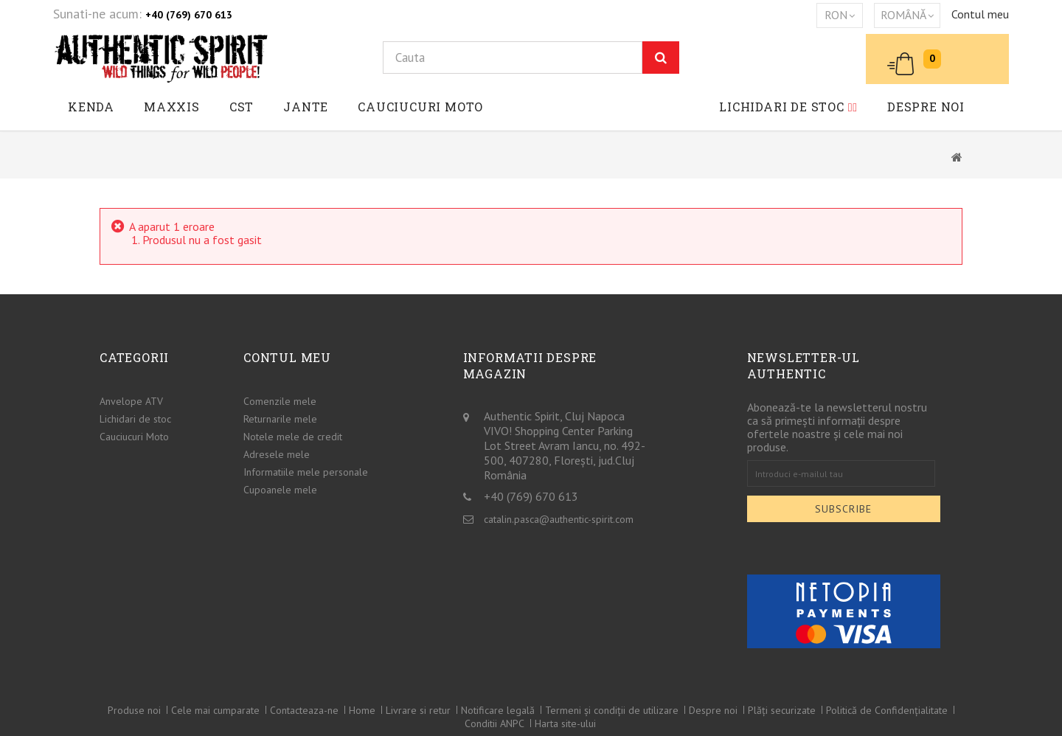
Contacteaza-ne (304, 684)
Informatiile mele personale (305, 464)
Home (362, 684)
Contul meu (980, 14)
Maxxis (172, 106)
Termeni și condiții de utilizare (611, 684)
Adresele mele (276, 446)
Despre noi (926, 106)
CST (241, 106)
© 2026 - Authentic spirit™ (531, 712)
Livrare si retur (418, 684)
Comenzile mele (279, 393)
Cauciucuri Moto (420, 106)
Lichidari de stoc (781, 106)
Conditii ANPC (494, 697)
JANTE (305, 106)
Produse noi (134, 684)
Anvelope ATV (131, 393)
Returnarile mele (280, 410)
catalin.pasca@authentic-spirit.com (559, 511)
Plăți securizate (782, 684)
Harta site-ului (565, 697)
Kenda (91, 106)
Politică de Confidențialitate (887, 684)
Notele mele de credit (292, 428)
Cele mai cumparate (215, 684)
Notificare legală (498, 684)
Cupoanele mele (280, 481)
